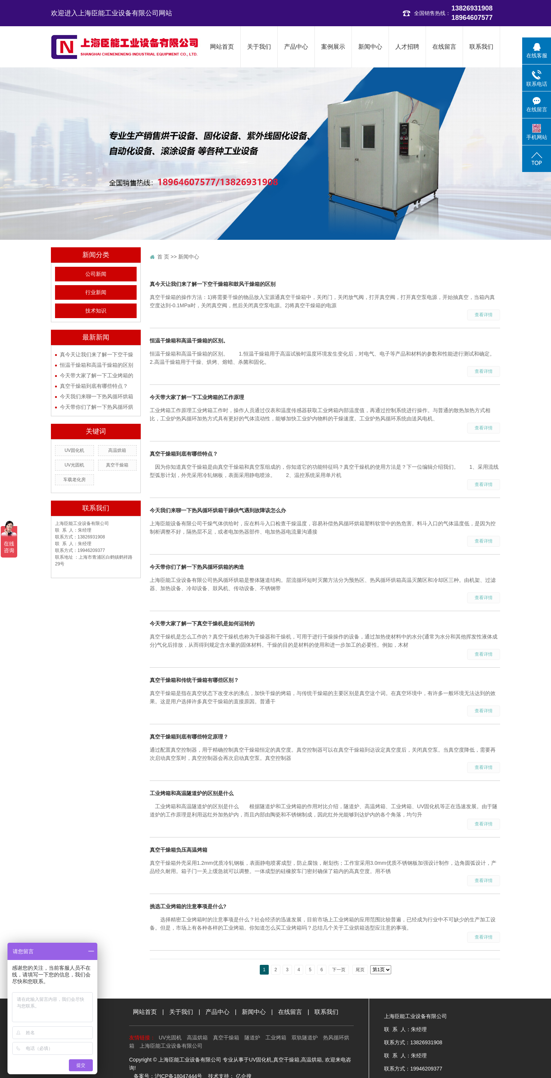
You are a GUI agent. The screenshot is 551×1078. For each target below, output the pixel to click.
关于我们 (259, 46)
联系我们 (481, 46)
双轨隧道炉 (305, 1038)
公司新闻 (95, 274)
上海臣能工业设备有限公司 (171, 1046)
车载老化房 (74, 479)
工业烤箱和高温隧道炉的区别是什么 (192, 793)
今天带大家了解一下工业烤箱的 (96, 375)
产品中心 (296, 46)
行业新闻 (95, 292)
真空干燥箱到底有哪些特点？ (94, 386)
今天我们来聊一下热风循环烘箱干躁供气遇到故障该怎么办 (218, 510)
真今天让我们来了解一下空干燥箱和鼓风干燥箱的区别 (213, 284)
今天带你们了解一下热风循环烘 (96, 407)
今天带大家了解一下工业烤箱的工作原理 (197, 397)
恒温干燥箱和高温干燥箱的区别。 (189, 341)
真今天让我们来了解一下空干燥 (96, 354)
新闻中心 (370, 46)
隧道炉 (252, 1038)
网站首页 (222, 46)
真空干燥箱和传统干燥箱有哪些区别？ (194, 680)
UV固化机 (74, 450)
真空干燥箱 (117, 465)
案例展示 (333, 46)
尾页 (360, 969)
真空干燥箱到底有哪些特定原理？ (189, 737)
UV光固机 (74, 465)
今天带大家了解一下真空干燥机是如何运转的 (202, 623)
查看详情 (484, 314)
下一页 (338, 969)
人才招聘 (407, 46)
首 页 (163, 257)
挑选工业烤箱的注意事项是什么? (188, 906)
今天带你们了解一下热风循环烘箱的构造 (197, 567)
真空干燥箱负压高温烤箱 (178, 850)
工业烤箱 (275, 1038)
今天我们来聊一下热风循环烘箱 (96, 396)
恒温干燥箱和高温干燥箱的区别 (96, 365)
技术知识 (95, 311)
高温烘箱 (117, 450)
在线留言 (444, 46)
